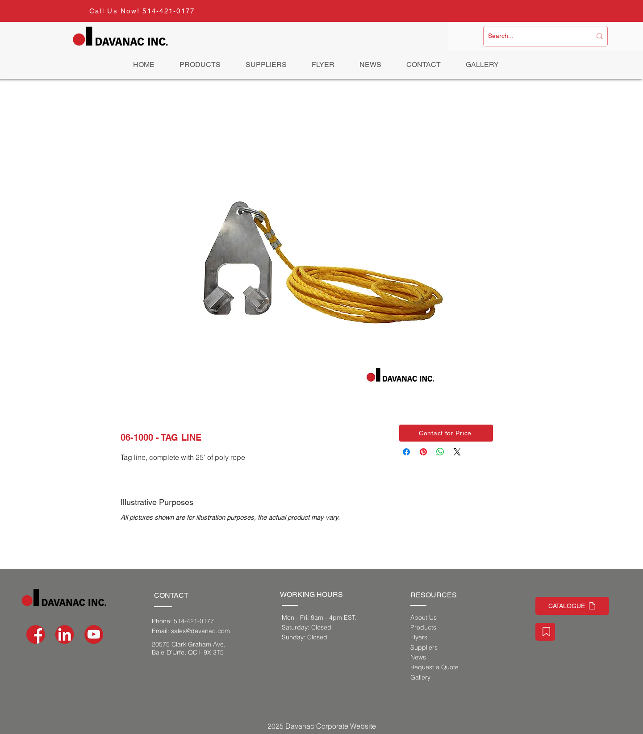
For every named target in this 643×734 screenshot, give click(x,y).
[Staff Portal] (545, 632)
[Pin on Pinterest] (423, 451)
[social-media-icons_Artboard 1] (65, 634)
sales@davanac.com (200, 631)
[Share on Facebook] (406, 451)
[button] (446, 433)
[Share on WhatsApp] (440, 451)
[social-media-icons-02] (36, 634)
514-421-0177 (168, 11)
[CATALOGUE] (572, 606)
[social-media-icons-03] (94, 634)
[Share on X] (457, 451)
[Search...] (533, 36)
